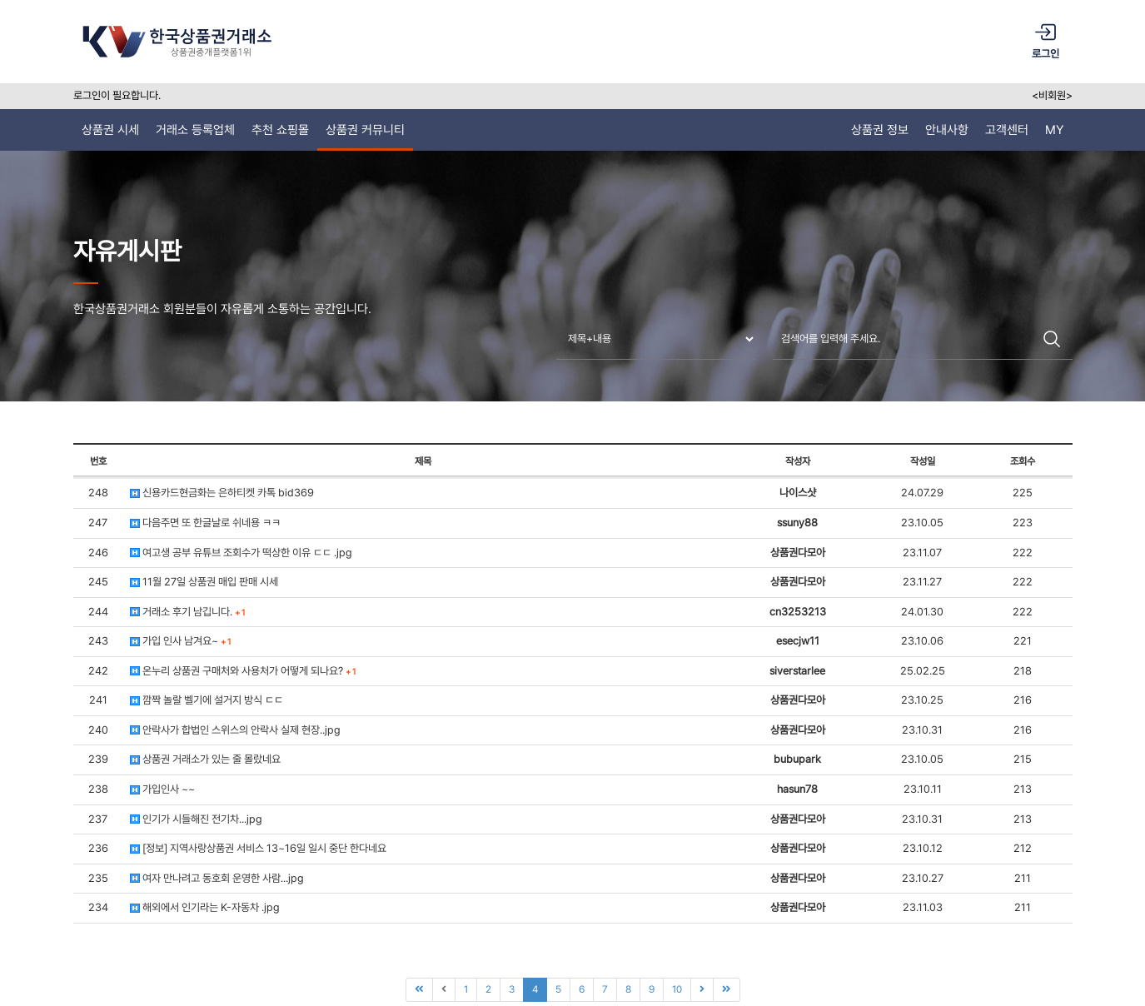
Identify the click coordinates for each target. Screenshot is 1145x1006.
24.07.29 (922, 492)
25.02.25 (922, 671)
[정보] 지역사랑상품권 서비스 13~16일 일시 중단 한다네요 (258, 848)
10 (677, 989)
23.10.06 (922, 641)
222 (1023, 552)
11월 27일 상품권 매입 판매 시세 (204, 581)
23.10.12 (923, 848)
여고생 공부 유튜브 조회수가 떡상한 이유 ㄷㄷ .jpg (241, 552)
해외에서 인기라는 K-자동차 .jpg (205, 907)
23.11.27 (922, 581)
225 (1023, 492)
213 (1022, 789)
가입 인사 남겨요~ (180, 641)
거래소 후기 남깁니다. (187, 611)
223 (1023, 522)
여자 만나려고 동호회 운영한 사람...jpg (217, 878)
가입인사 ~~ (162, 789)
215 (1022, 759)
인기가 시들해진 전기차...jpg (196, 819)
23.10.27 (922, 878)
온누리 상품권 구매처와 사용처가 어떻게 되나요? (243, 671)
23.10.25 (922, 700)
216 (1022, 700)
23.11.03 (923, 907)
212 (1022, 848)
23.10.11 (923, 789)
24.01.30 (922, 611)
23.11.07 (922, 552)
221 (1022, 641)
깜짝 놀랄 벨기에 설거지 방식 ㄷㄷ (206, 700)
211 (1022, 878)
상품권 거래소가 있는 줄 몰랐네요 (205, 759)
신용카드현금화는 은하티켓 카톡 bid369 (222, 492)
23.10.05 (922, 522)
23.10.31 (922, 730)
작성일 (922, 461)
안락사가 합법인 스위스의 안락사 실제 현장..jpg (235, 730)
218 (1022, 671)
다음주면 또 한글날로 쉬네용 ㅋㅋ (205, 522)
